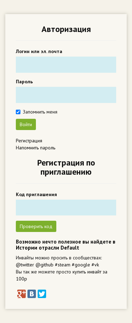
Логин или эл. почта (39, 51)
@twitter (25, 264)
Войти (26, 124)
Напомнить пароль (35, 147)
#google (81, 264)
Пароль (24, 81)
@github (45, 264)
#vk (95, 264)
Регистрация (29, 140)
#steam (62, 264)
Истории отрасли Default (47, 247)
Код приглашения (36, 194)
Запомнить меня (40, 112)
